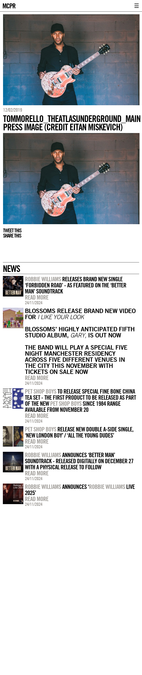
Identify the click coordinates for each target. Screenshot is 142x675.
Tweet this (12, 230)
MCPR (8, 5)
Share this (12, 235)
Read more (36, 297)
